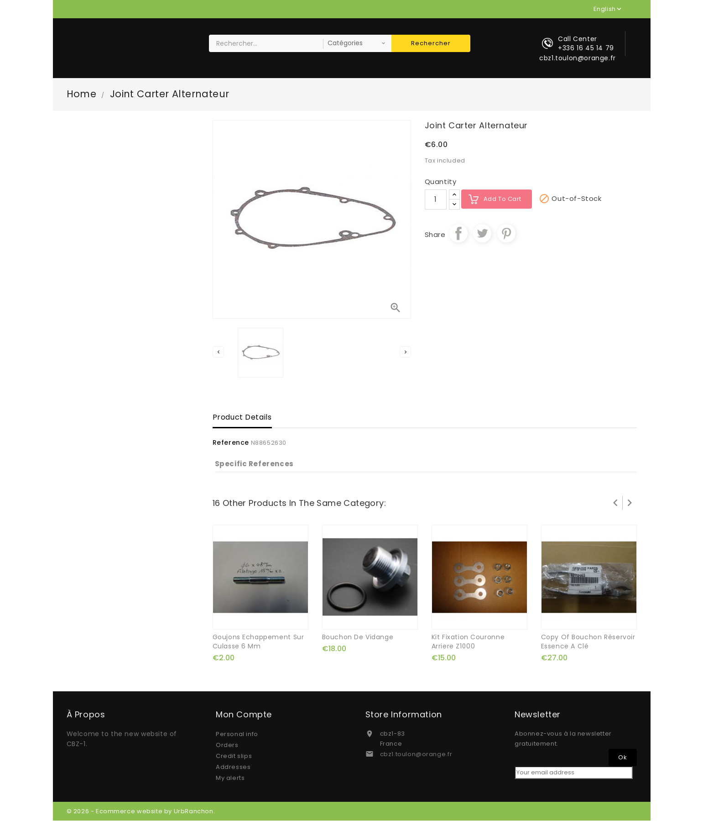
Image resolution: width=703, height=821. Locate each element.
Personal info (237, 734)
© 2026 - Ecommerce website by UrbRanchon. (141, 811)
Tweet (482, 234)
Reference (231, 443)
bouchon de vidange (358, 637)
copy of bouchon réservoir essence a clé (588, 642)
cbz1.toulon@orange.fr (416, 754)
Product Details (242, 418)
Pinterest (506, 234)
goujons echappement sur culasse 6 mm (258, 642)
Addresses (233, 767)
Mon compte (244, 715)
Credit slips (234, 756)
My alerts (230, 778)
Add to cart (503, 199)
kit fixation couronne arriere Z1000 (468, 642)
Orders (227, 745)
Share (458, 234)
